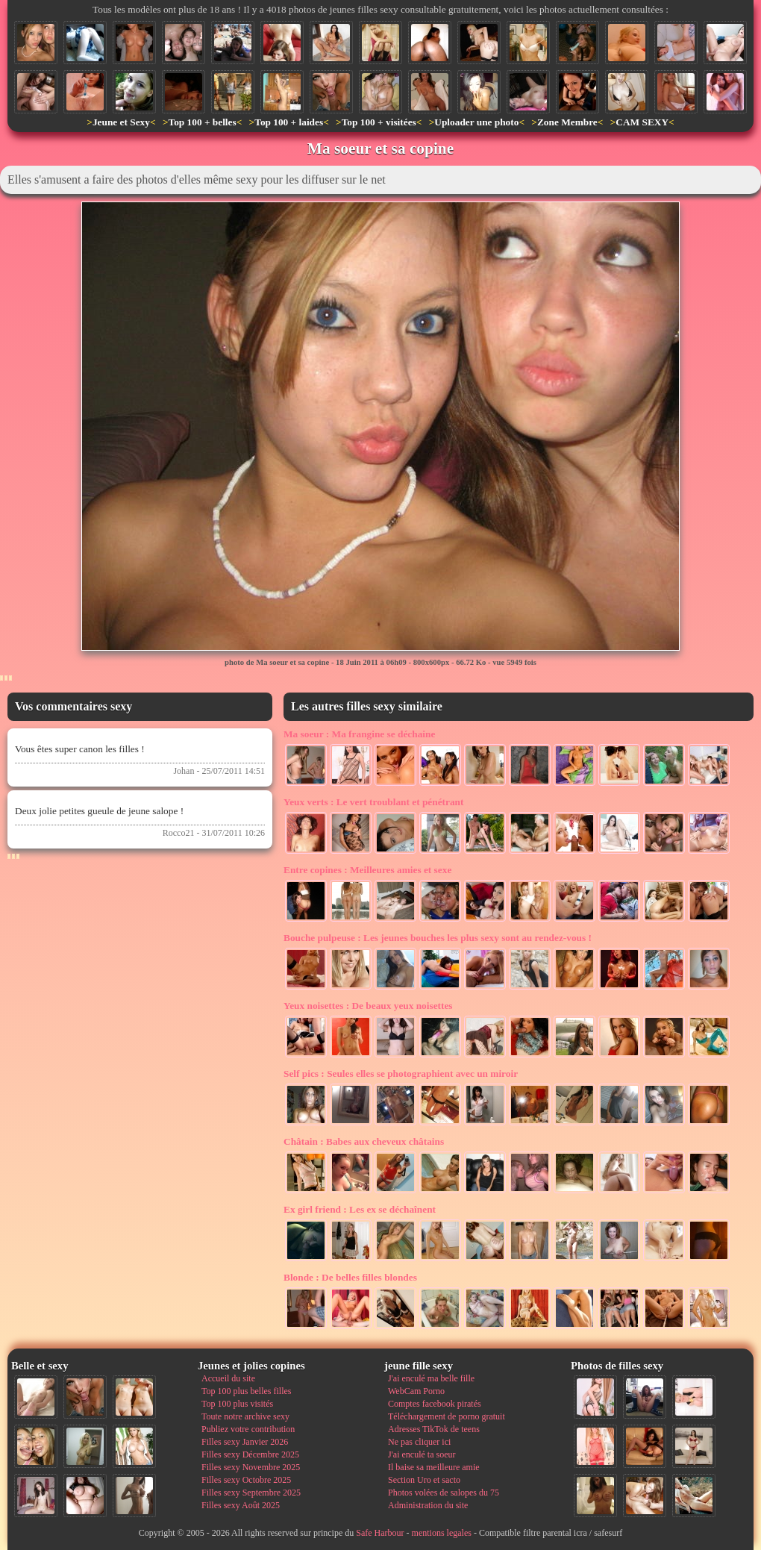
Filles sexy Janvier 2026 (244, 1442)
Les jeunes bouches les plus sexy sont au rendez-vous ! (438, 937)
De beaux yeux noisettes (368, 1005)
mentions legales (442, 1533)
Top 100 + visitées (379, 122)
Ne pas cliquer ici (419, 1442)
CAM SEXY (642, 122)
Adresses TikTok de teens (434, 1429)
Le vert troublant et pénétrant (373, 801)
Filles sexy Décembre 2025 (250, 1454)
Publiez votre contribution (248, 1429)
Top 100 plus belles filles (246, 1391)
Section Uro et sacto (424, 1480)
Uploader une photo (476, 122)
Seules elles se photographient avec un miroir (401, 1073)
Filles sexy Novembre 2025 (250, 1467)
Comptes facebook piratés (434, 1404)
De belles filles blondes (350, 1277)
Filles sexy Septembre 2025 (251, 1492)
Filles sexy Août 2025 (240, 1505)
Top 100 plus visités (237, 1404)
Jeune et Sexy (121, 122)
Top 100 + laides (288, 122)
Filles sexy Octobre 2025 (246, 1480)
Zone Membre (567, 122)
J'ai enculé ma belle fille (431, 1378)
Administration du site (428, 1505)
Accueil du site (228, 1378)
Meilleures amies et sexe (367, 869)
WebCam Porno (416, 1391)
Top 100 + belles (202, 122)
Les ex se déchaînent (360, 1209)
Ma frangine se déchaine (359, 734)
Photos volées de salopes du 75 (443, 1492)
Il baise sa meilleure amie (434, 1467)
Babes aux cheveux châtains (364, 1141)
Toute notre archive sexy (245, 1416)
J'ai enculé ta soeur (421, 1454)
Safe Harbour (380, 1533)
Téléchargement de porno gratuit (446, 1416)
